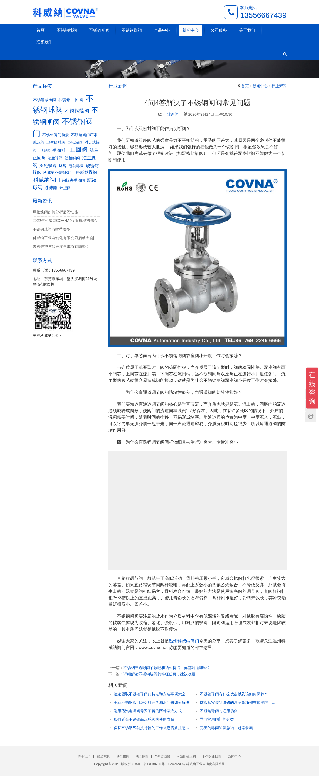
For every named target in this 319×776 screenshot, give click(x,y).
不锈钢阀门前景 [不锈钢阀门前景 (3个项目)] (55, 135)
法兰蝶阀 (122, 756)
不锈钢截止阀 (186, 756)
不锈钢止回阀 (211, 756)
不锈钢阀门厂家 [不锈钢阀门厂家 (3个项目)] (84, 135)
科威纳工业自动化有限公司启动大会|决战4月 (66, 238)
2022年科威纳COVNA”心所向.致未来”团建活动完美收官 (66, 220)
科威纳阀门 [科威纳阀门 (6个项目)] (46, 180)
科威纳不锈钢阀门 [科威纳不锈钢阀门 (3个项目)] (58, 173)
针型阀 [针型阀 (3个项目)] (65, 188)
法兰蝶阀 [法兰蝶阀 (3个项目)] (72, 158)
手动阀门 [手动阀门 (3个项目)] (60, 150)
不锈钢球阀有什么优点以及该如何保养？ (234, 694)
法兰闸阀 (142, 756)
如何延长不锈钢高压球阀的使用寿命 (144, 719)
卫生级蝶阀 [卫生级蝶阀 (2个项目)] (75, 142)
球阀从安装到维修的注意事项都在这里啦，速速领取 (238, 702)
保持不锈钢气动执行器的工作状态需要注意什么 (152, 727)
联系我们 (44, 42)
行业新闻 (279, 86)
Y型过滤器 (162, 756)
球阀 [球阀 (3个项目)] (62, 166)
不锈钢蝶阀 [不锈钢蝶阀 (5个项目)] (77, 111)
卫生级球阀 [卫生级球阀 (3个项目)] (55, 142)
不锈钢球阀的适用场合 (219, 711)
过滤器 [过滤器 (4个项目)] (50, 187)
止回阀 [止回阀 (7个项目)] (79, 149)
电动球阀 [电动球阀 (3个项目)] (76, 166)
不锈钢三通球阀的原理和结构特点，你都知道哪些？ (166, 667)
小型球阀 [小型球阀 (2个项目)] (44, 150)
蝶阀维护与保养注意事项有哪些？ (61, 246)
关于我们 (247, 30)
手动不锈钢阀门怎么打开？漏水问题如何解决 (151, 702)
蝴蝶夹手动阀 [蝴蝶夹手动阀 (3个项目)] (73, 180)
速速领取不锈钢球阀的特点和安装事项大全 (150, 694)
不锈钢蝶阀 (132, 30)
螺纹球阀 (103, 756)
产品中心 (162, 30)
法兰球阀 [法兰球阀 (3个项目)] (55, 158)
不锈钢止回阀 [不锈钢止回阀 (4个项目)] (71, 99)
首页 (40, 30)
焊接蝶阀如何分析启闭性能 (55, 212)
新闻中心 (190, 30)
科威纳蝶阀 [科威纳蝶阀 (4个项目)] (86, 172)
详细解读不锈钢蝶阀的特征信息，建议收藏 (159, 674)
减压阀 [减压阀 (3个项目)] (39, 142)
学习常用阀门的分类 (217, 719)
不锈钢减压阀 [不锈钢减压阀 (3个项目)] (44, 100)
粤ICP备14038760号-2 (151, 764)
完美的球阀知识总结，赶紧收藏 (226, 727)
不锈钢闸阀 (99, 30)
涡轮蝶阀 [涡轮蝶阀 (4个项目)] (48, 165)
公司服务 (219, 30)
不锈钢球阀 (67, 30)
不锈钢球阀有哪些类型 (51, 229)
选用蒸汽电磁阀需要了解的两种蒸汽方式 (148, 711)
